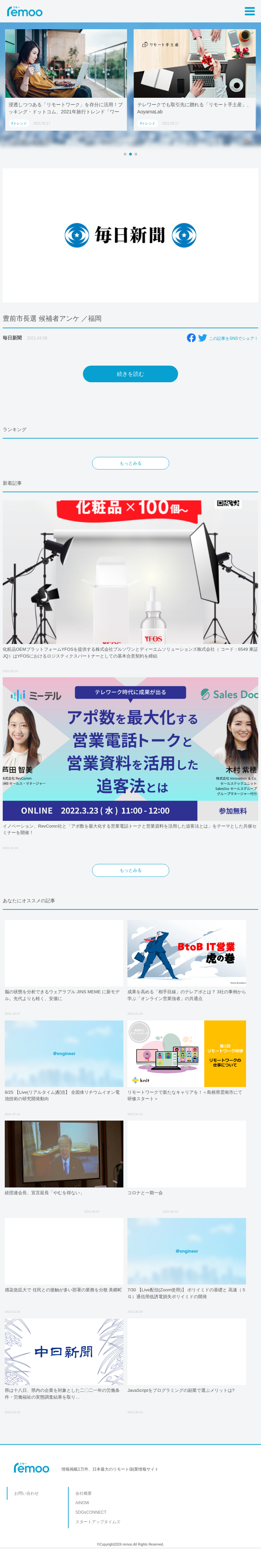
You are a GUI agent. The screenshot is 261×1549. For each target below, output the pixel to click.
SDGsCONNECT (90, 1512)
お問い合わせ (26, 1493)
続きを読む (130, 374)
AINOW (82, 1502)
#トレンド (19, 123)
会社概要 (83, 1493)
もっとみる (131, 463)
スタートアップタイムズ (97, 1521)
